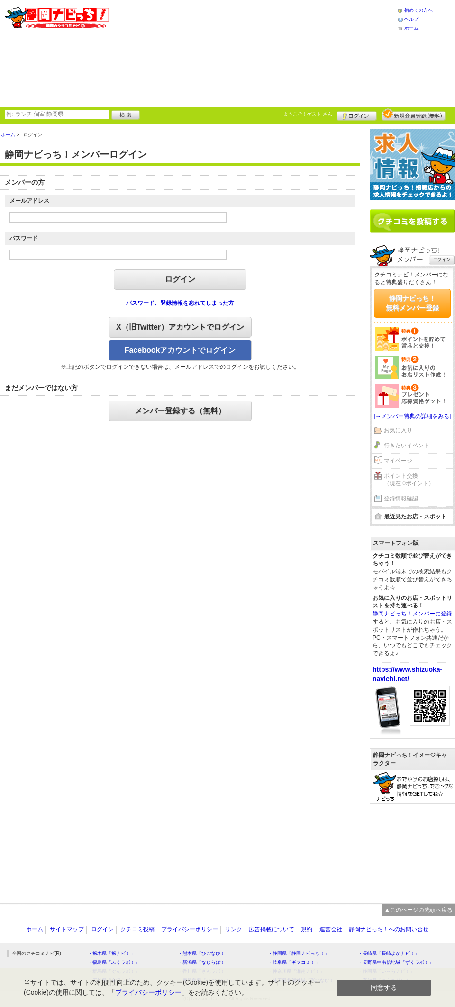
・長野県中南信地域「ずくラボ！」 (396, 962)
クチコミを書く (412, 221)
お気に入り (398, 430)
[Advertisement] (201, 52)
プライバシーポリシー (189, 929)
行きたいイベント (406, 445)
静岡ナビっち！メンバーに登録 (412, 613)
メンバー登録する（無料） (180, 411)
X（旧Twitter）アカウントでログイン (180, 327)
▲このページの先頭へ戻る (418, 910)
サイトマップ (67, 929)
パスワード (23, 238)
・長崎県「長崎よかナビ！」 (388, 953)
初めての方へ (418, 10)
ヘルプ (411, 19)
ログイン (357, 114)
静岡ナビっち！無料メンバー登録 (412, 303)
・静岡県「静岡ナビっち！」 (298, 953)
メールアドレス (29, 200)
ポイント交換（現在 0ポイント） (409, 479)
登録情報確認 (401, 498)
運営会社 (330, 929)
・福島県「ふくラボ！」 (114, 962)
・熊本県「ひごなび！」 (204, 953)
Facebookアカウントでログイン (180, 350)
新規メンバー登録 (414, 114)
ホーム (411, 28)
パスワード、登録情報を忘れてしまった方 (180, 303)
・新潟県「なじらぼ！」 (204, 962)
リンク (233, 929)
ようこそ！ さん (307, 113)
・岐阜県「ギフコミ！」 (294, 962)
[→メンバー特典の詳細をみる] (412, 416)
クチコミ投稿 (137, 929)
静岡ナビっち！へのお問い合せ (388, 929)
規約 (306, 929)
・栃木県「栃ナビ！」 (111, 953)
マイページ (398, 460)
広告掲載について (271, 929)
